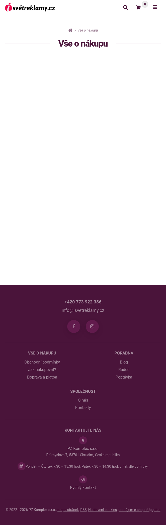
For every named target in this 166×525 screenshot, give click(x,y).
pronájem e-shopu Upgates (139, 510)
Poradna (124, 353)
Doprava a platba (42, 377)
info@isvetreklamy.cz (83, 310)
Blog (124, 362)
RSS (83, 510)
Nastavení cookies (102, 510)
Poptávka (124, 377)
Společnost (83, 391)
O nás (83, 400)
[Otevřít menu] (155, 7)
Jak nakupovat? (42, 369)
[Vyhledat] (125, 7)
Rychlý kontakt (83, 487)
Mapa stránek (68, 510)
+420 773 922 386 (82, 301)
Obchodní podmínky (42, 362)
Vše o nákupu (42, 353)
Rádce (123, 369)
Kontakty (83, 407)
